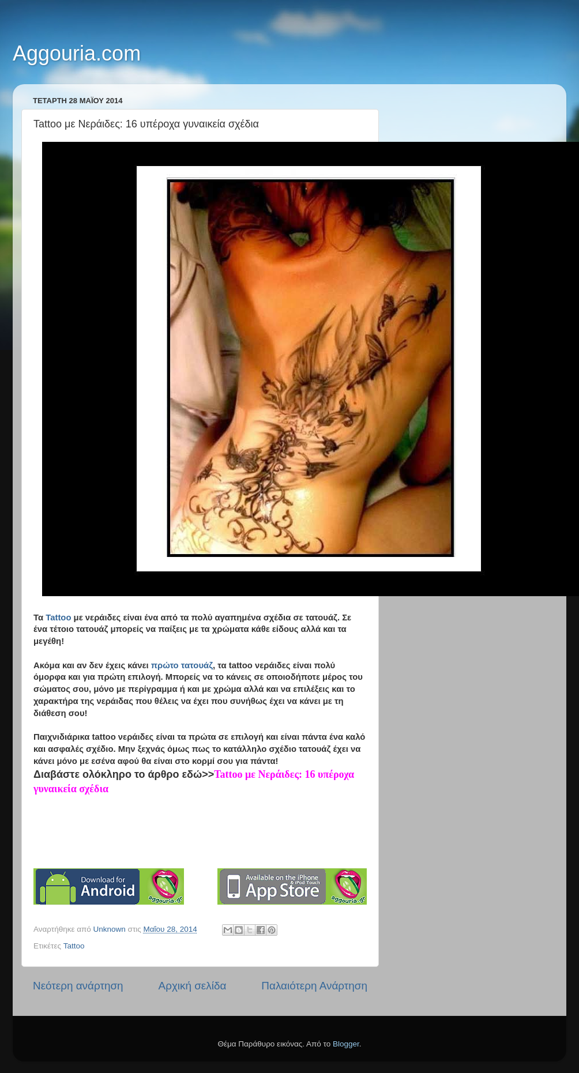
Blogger (346, 1044)
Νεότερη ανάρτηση (78, 986)
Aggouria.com (77, 53)
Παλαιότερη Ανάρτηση (314, 986)
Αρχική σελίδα (193, 986)
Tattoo (57, 617)
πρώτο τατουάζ (182, 665)
